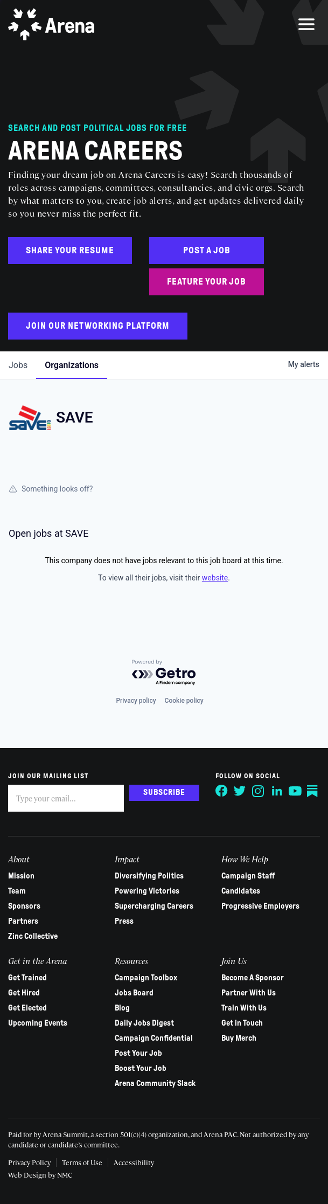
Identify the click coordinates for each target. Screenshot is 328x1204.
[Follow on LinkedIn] (276, 791)
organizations (72, 365)
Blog (122, 1008)
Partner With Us (248, 992)
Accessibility (134, 1162)
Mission (21, 875)
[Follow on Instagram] (258, 791)
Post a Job (207, 250)
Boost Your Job (140, 1068)
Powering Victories (147, 891)
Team (17, 891)
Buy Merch (238, 1038)
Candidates (240, 891)
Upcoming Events (37, 1023)
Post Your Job (138, 1053)
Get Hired (24, 992)
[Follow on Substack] (313, 791)
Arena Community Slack (155, 1083)
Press (124, 921)
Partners (23, 921)
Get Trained (27, 977)
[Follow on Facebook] (221, 791)
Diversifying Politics (149, 875)
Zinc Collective (33, 936)
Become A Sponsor (252, 977)
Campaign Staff (248, 875)
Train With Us (244, 1008)
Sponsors (24, 906)
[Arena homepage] (51, 24)
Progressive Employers (260, 906)
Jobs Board (134, 992)
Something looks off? (51, 489)
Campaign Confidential (154, 1038)
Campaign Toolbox (146, 977)
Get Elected (27, 1008)
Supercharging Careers (154, 906)
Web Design (28, 1174)
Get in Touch (242, 1023)
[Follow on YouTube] (295, 791)
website (215, 577)
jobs (18, 365)
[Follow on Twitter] (240, 791)
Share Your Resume (70, 250)
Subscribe (164, 792)
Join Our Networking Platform (98, 326)
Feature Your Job (206, 281)
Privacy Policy (29, 1162)
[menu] (306, 24)
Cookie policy (184, 700)
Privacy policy (136, 700)
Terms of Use (82, 1162)
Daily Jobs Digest (144, 1023)
